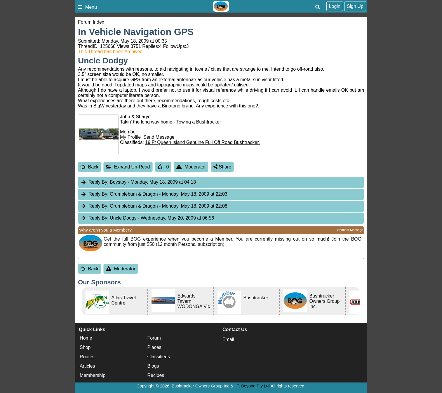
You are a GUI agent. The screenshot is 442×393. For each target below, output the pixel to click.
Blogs (153, 366)
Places (154, 347)
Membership (92, 375)
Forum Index (91, 22)
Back (89, 166)
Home (86, 337)
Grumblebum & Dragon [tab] (154, 194)
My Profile (130, 137)
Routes (87, 356)
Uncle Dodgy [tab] (147, 218)
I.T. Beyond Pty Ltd (252, 386)
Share (222, 166)
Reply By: (98, 182)
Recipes (155, 375)
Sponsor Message (350, 230)
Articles (87, 366)
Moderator (191, 166)
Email (228, 339)
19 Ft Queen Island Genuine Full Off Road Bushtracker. (202, 142)
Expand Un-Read (128, 166)
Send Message (159, 137)
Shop (85, 347)
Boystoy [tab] (138, 182)
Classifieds (158, 356)
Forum (154, 337)
